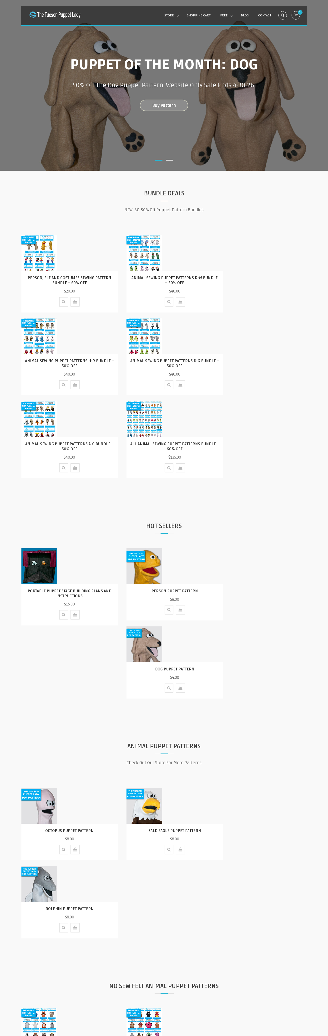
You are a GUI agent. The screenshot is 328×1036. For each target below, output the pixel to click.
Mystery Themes (213, 1013)
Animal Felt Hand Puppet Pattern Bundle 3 (66, 819)
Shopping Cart (199, 15)
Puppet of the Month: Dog (164, 64)
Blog (245, 15)
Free (224, 15)
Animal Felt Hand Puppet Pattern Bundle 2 (164, 819)
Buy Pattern (164, 105)
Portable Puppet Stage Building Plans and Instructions (66, 511)
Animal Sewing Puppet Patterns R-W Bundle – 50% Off (164, 280)
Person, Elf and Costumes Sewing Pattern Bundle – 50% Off (66, 280)
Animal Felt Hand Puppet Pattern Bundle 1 (262, 819)
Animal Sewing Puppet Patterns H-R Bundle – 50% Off (262, 280)
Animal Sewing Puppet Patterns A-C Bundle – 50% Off (164, 363)
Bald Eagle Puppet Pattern (164, 674)
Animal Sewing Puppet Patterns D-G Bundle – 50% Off (66, 363)
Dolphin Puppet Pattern (262, 674)
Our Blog (164, 929)
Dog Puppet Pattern (262, 508)
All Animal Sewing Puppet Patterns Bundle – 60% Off (262, 363)
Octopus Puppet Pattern (66, 674)
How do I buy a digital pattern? (145, 988)
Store (169, 15)
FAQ (109, 988)
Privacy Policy (190, 988)
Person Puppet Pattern (164, 508)
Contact (264, 15)
